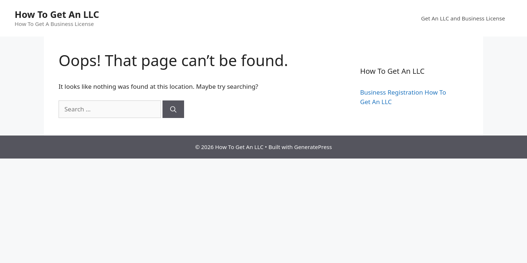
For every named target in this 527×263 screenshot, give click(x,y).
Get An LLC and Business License (463, 18)
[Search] (173, 109)
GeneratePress (313, 146)
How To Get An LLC (57, 14)
